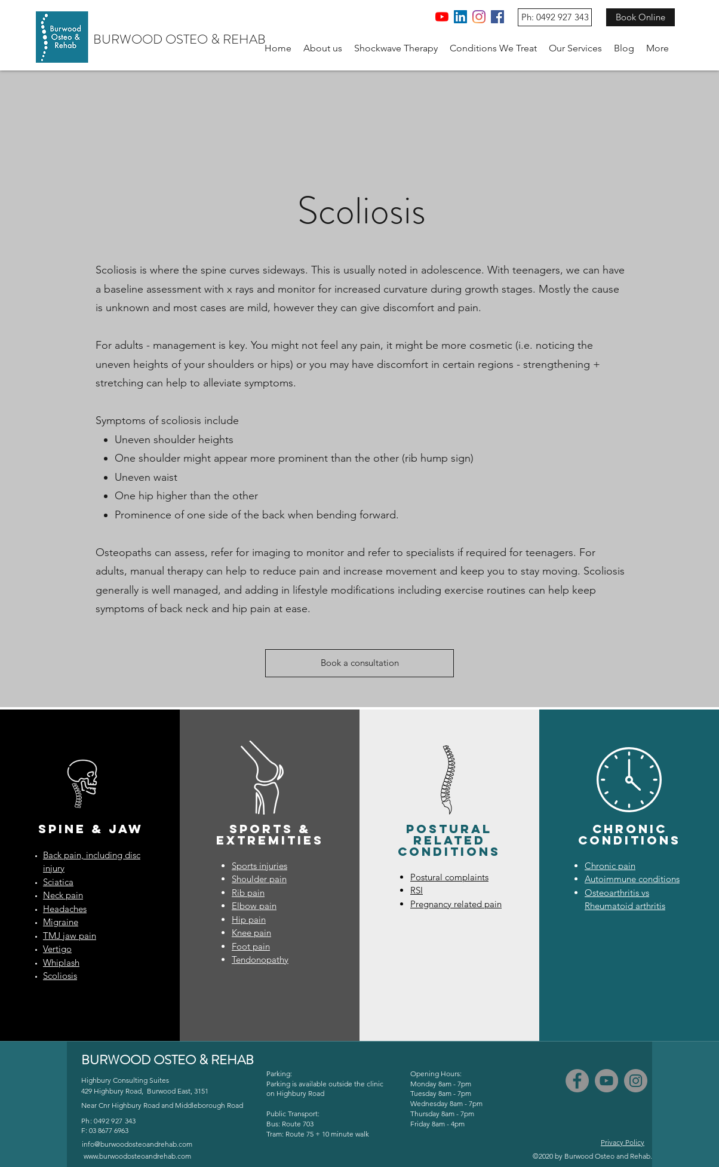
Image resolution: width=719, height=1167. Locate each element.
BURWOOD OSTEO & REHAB (179, 39)
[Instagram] (479, 16)
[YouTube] (441, 16)
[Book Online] (640, 17)
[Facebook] (497, 16)
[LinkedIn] (460, 16)
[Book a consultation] (359, 663)
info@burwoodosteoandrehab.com (137, 1144)
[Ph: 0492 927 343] (555, 17)
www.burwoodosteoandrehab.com (137, 1155)
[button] (322, 48)
